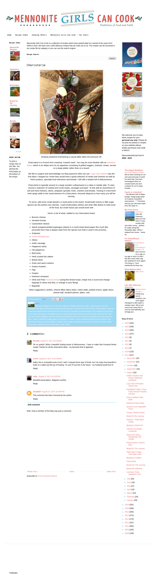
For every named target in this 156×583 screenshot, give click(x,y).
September (131, 369)
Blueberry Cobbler (134, 458)
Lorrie (35, 359)
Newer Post (32, 471)
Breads (13, 121)
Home (9, 35)
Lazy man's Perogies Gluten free (135, 385)
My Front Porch (131, 210)
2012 (127, 519)
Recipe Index (21, 35)
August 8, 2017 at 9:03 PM (49, 376)
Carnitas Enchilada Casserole (134, 430)
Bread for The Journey (136, 448)
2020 (127, 344)
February (139, 212)
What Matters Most (133, 269)
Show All (18, 151)
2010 (127, 526)
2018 (127, 352)
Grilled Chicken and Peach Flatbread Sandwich (134, 378)
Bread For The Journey (136, 465)
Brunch (13, 137)
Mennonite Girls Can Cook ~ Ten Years (69, 35)
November (131, 362)
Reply (35, 351)
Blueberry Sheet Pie (135, 425)
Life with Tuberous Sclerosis (133, 286)
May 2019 (140, 272)
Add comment (34, 405)
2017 (127, 355)
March (130, 493)
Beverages (14, 85)
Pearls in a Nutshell (133, 192)
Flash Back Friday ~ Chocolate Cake (135, 453)
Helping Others (39, 35)
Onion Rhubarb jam (40, 236)
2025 (127, 327)
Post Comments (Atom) (47, 476)
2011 (127, 523)
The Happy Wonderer (134, 170)
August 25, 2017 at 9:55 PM (53, 392)
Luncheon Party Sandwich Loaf (134, 473)
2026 (127, 323)
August (130, 372)
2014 (127, 512)
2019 (127, 348)
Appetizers (14, 69)
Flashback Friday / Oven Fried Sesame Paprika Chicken (137, 391)
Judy (35, 376)
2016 (127, 505)
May (129, 486)
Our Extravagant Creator (134, 172)
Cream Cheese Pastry (136, 412)
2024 (127, 330)
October (130, 365)
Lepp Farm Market (99, 174)
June (129, 482)
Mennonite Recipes (14, 48)
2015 (127, 508)
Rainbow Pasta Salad (135, 403)
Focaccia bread (52, 280)
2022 (127, 337)
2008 (127, 533)
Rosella (36, 341)
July (129, 479)
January (130, 500)
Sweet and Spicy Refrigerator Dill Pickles (134, 437)
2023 (127, 334)
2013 (127, 515)
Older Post (111, 471)
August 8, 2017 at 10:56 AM (50, 359)
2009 (127, 530)
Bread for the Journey (135, 416)
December (131, 358)
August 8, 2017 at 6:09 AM (51, 341)
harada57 (37, 392)
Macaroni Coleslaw (134, 468)
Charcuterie (131, 461)
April (129, 489)
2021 (127, 341)
